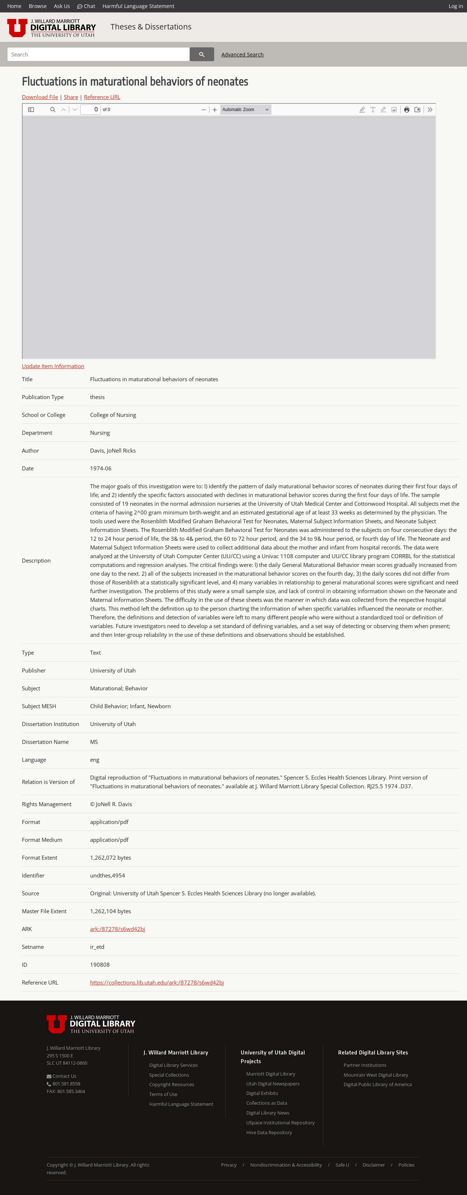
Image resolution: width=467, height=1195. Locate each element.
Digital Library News (267, 1112)
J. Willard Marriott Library (74, 1048)
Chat (86, 6)
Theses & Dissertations (151, 26)
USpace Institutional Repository (280, 1122)
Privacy (229, 1165)
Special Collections (169, 1075)
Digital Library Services (173, 1065)
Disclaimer (374, 1165)
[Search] (98, 54)
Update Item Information (53, 366)
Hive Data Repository (269, 1132)
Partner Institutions (365, 1065)
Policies (406, 1165)
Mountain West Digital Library (376, 1075)
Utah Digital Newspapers (273, 1083)
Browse (38, 6)
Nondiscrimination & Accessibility (286, 1165)
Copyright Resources (171, 1084)
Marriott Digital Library (271, 1073)
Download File (40, 96)
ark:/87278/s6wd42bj (117, 928)
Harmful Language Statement (138, 6)
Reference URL (102, 96)
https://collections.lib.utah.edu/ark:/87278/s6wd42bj (157, 982)
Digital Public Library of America (378, 1084)
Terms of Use (163, 1094)
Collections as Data (266, 1103)
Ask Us (62, 6)
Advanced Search (242, 54)
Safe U (342, 1165)
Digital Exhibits (262, 1093)
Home (14, 6)
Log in (456, 6)
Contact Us (61, 1076)
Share (71, 96)
